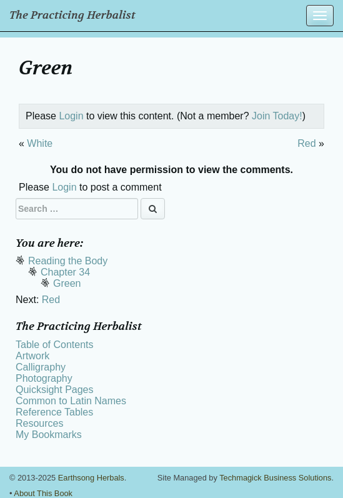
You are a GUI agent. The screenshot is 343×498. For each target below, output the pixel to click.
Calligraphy (41, 367)
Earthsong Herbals (91, 477)
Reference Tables (54, 412)
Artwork (32, 356)
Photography (44, 378)
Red (306, 143)
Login (71, 116)
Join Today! (277, 116)
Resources (39, 423)
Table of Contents (55, 344)
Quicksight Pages (55, 389)
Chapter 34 (65, 272)
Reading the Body (67, 261)
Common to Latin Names (71, 401)
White (39, 143)
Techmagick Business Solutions (275, 477)
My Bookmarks (49, 434)
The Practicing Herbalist (72, 15)
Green (67, 283)
